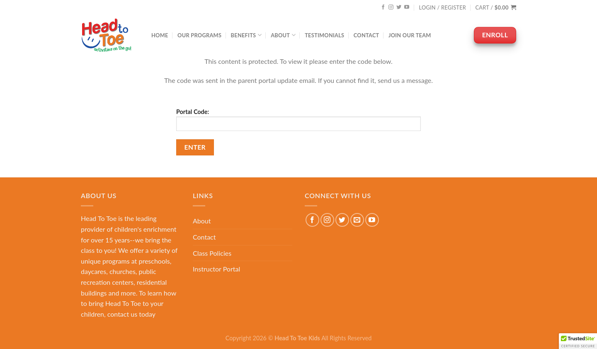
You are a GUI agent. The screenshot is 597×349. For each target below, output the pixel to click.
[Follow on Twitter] (398, 7)
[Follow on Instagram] (390, 7)
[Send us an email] (357, 220)
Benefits (246, 35)
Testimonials (324, 35)
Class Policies (212, 253)
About (283, 35)
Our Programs (199, 35)
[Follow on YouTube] (406, 7)
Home (159, 35)
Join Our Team (409, 35)
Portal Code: (298, 119)
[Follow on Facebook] (383, 7)
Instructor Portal (216, 269)
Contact (366, 35)
